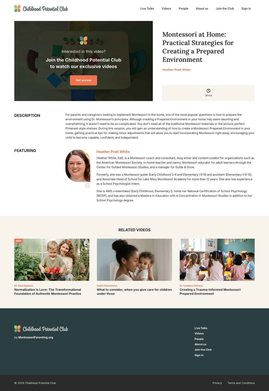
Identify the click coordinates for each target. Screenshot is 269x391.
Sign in (246, 8)
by (33, 337)
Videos (166, 8)
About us (202, 8)
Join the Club (225, 8)
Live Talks (147, 8)
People (183, 8)
